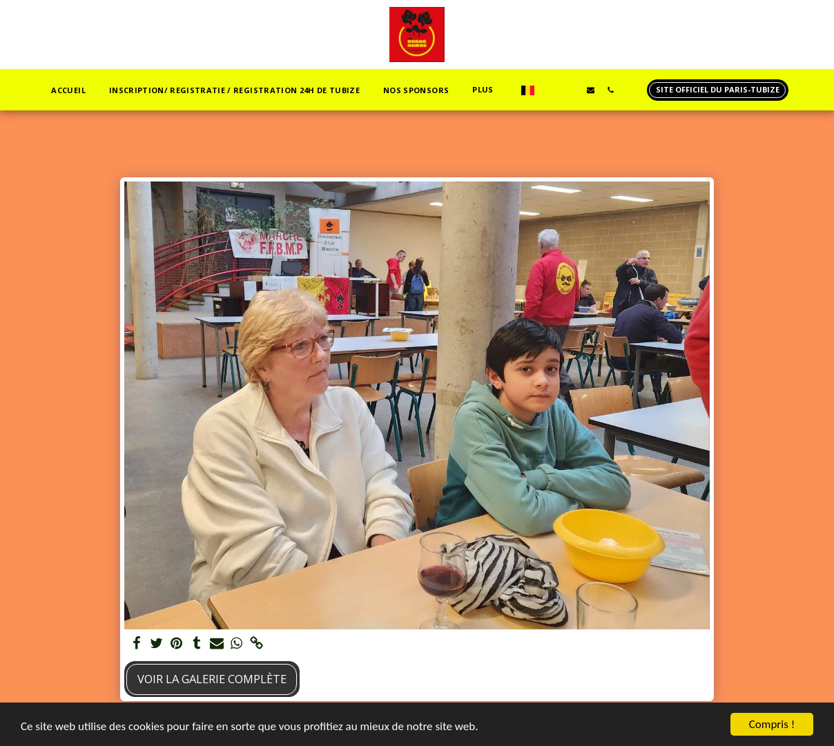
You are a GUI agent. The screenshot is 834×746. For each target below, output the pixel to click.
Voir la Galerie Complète (212, 679)
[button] (550, 90)
